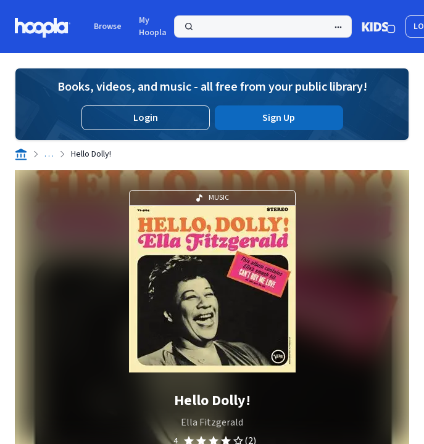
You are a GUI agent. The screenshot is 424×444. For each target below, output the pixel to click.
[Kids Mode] (379, 26)
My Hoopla (153, 26)
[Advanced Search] (338, 27)
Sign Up (278, 118)
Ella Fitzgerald (212, 422)
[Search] (263, 26)
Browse (108, 26)
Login (145, 118)
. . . (49, 154)
